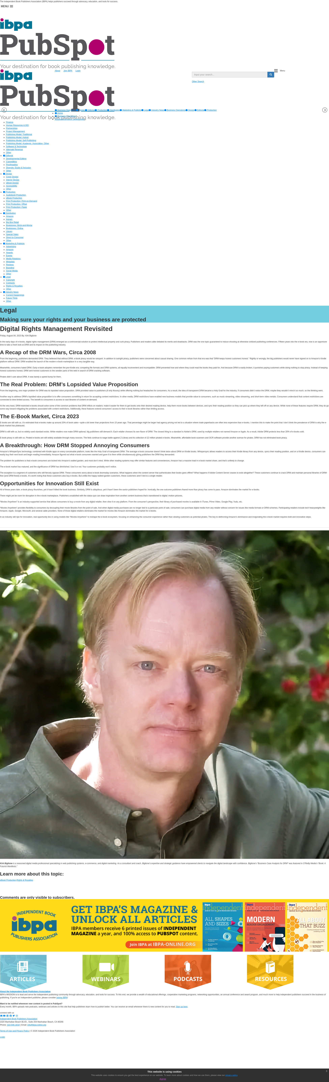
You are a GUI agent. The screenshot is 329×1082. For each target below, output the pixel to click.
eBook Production (8, 880)
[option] (65, 110)
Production (101, 110)
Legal (145, 110)
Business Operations (65, 110)
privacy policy (231, 1075)
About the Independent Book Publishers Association (25, 991)
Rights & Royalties (25, 880)
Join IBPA (67, 71)
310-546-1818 (13, 1025)
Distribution (113, 110)
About (57, 71)
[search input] (230, 74)
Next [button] (324, 110)
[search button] (270, 74)
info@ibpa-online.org (37, 1025)
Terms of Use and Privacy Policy (14, 1031)
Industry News (156, 110)
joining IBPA (62, 997)
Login (78, 71)
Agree (162, 1079)
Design (80, 110)
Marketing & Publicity (130, 110)
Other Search (198, 81)
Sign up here (181, 1007)
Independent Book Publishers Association (18, 1019)
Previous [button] (4, 110)
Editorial (90, 110)
